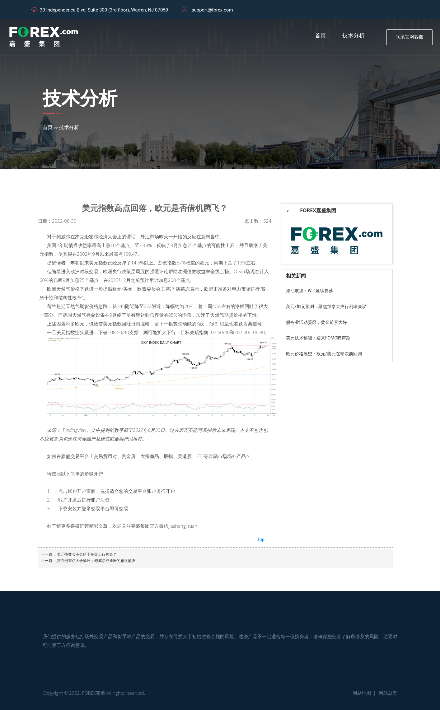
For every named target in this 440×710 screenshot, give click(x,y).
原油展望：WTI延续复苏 (309, 290)
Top (260, 539)
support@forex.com (212, 10)
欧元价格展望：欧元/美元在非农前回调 (324, 353)
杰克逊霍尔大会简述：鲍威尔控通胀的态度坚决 (96, 560)
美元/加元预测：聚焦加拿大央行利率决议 (326, 306)
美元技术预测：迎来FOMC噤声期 (318, 337)
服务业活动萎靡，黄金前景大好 (316, 322)
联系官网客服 (410, 37)
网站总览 (388, 693)
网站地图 (362, 693)
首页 (320, 35)
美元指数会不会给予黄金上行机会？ (87, 554)
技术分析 (353, 35)
